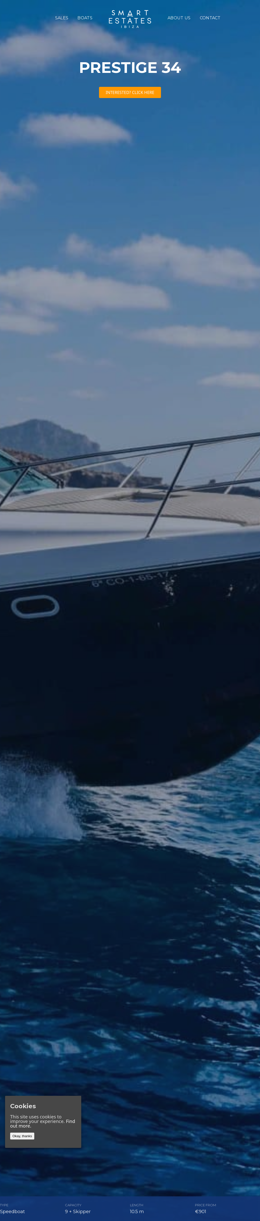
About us (179, 17)
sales (62, 17)
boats (84, 17)
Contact (210, 17)
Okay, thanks (22, 1136)
